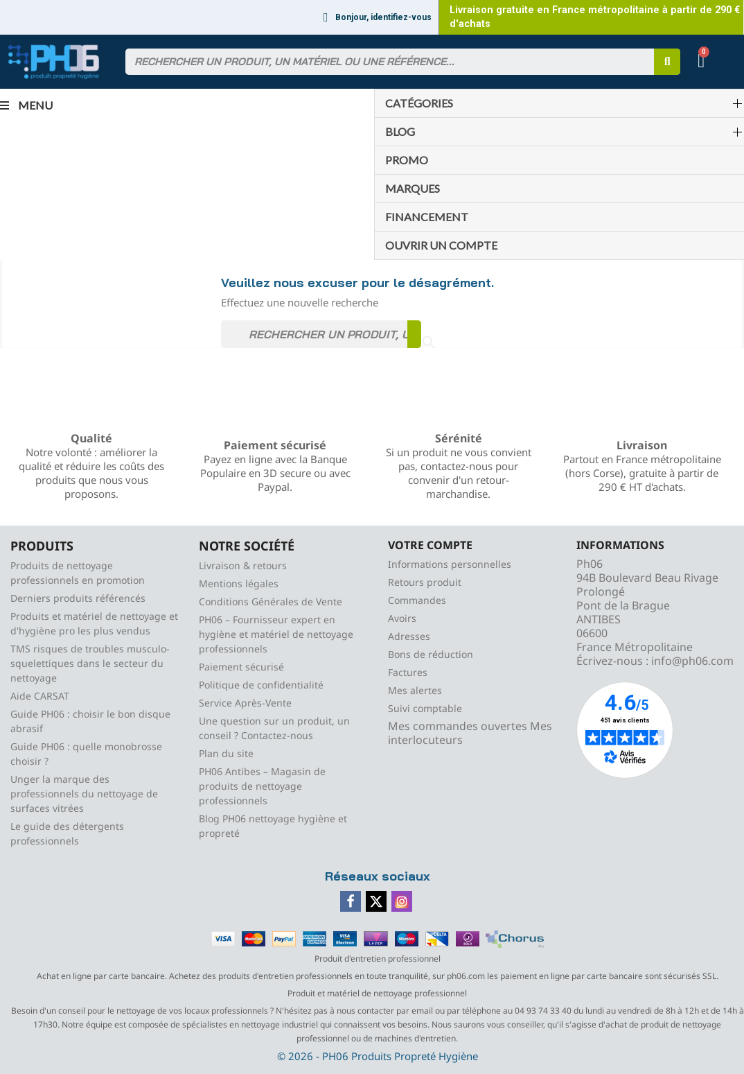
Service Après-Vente (245, 702)
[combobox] (383, 62)
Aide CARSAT (39, 695)
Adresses (409, 636)
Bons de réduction (430, 654)
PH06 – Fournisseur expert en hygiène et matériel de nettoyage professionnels (276, 634)
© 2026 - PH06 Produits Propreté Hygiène (377, 1056)
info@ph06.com (692, 660)
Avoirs (402, 618)
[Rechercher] (321, 334)
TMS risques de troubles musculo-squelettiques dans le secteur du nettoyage (90, 663)
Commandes (417, 600)
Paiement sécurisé (241, 666)
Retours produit (424, 582)
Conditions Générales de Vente (270, 601)
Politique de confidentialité (261, 684)
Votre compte (430, 545)
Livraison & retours (243, 565)
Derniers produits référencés (77, 598)
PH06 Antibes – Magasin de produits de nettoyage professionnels (262, 786)
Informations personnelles (449, 564)
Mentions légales (238, 583)
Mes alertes (415, 690)
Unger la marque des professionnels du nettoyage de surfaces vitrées (84, 793)
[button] (702, 62)
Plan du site (226, 753)
